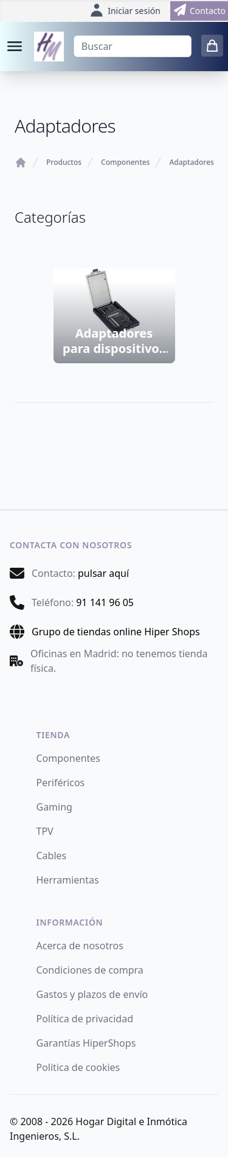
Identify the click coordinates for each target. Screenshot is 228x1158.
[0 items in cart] (212, 46)
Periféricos (60, 782)
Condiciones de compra (89, 970)
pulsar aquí (103, 573)
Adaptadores (191, 162)
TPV (45, 831)
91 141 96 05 (105, 602)
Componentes (125, 162)
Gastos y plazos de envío (92, 994)
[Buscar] (133, 46)
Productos (63, 162)
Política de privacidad (85, 1018)
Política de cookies (78, 1067)
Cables (51, 855)
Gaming (54, 807)
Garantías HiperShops (86, 1043)
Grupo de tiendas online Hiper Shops (116, 631)
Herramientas (67, 880)
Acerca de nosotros (79, 945)
